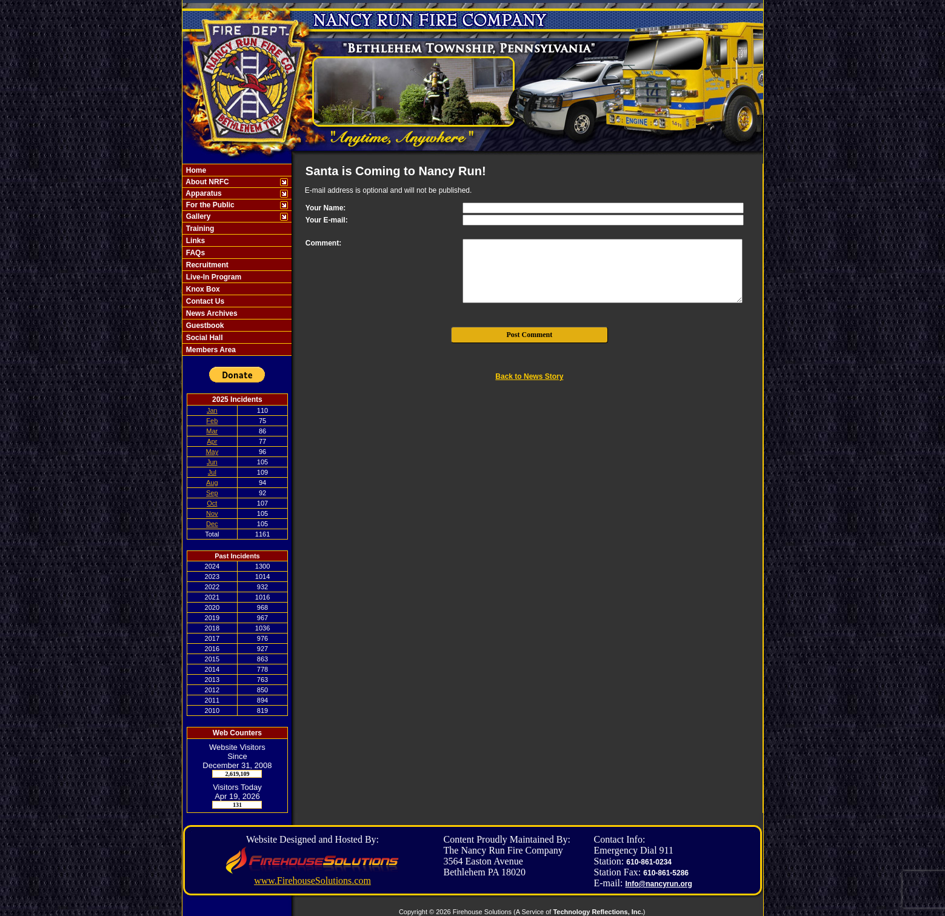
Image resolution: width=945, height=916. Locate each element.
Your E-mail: (327, 220)
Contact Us (204, 301)
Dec (212, 523)
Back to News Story (529, 376)
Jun (212, 462)
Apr (212, 441)
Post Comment (530, 334)
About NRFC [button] (206, 182)
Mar (212, 431)
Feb (212, 420)
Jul (212, 472)
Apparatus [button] (202, 193)
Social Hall (203, 337)
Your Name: (326, 208)
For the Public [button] (209, 205)
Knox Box (201, 289)
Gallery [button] (197, 216)
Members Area (210, 350)
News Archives (210, 313)
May (211, 451)
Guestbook (204, 325)
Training (199, 228)
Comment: (323, 243)
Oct (212, 503)
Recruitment (206, 265)
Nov (212, 513)
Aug (212, 482)
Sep (212, 492)
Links (194, 240)
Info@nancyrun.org (658, 884)
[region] (237, 259)
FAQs (194, 253)
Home (195, 170)
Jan (212, 410)
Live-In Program (212, 277)
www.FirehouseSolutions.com (312, 880)
